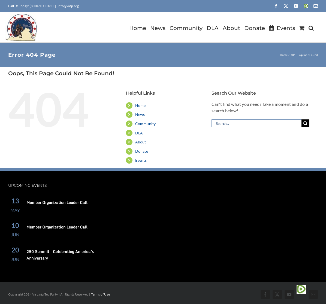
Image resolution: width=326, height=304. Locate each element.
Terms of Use (100, 294)
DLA (139, 133)
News (140, 114)
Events (141, 160)
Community (145, 123)
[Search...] (256, 123)
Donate (141, 151)
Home (140, 105)
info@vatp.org (68, 6)
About (140, 142)
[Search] (305, 123)
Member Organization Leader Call (56, 202)
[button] (311, 27)
